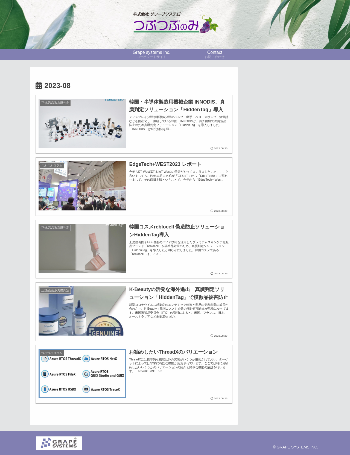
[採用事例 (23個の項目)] (297, 211)
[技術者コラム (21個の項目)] (282, 220)
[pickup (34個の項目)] (264, 211)
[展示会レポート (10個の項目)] (282, 229)
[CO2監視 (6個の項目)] (282, 239)
